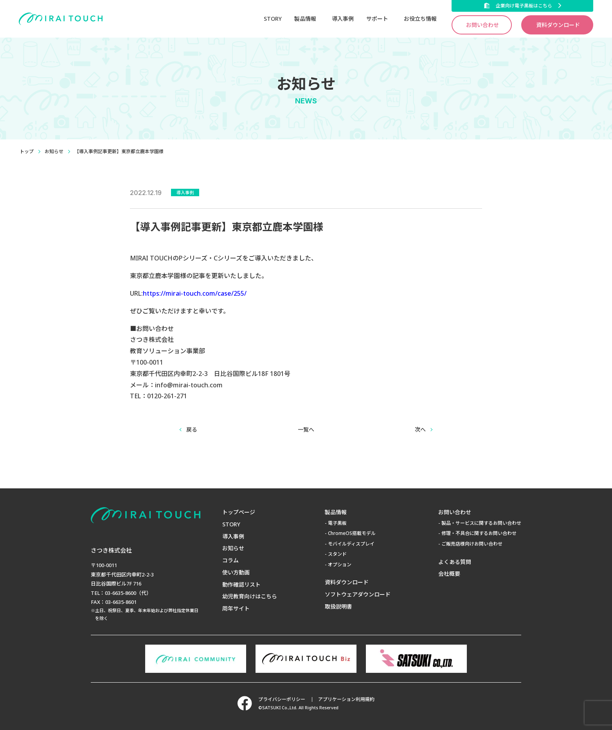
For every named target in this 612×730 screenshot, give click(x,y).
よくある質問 (454, 562)
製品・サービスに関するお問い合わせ (481, 523)
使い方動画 (236, 572)
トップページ (238, 512)
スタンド (337, 554)
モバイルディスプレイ (351, 543)
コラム (230, 560)
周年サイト (236, 608)
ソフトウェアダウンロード (358, 594)
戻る (191, 429)
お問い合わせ (482, 25)
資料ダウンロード (558, 25)
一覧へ (306, 429)
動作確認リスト (241, 584)
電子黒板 (337, 523)
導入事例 (343, 18)
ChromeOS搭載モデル (352, 533)
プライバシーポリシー (281, 699)
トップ (27, 151)
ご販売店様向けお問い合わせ (471, 543)
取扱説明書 (338, 606)
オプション (339, 564)
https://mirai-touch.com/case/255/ (195, 293)
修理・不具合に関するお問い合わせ (479, 533)
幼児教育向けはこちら (249, 596)
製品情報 (336, 512)
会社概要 (449, 573)
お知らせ (54, 151)
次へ (420, 429)
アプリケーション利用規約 (347, 699)
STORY (273, 18)
